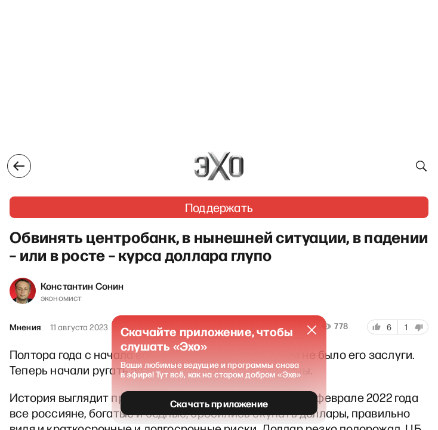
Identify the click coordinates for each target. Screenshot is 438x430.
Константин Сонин (82, 285)
